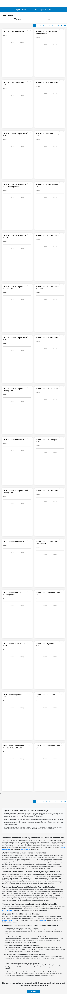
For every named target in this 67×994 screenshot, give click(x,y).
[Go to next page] (61, 25)
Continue (33, 991)
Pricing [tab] (22, 42)
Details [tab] (12, 42)
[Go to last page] (65, 25)
